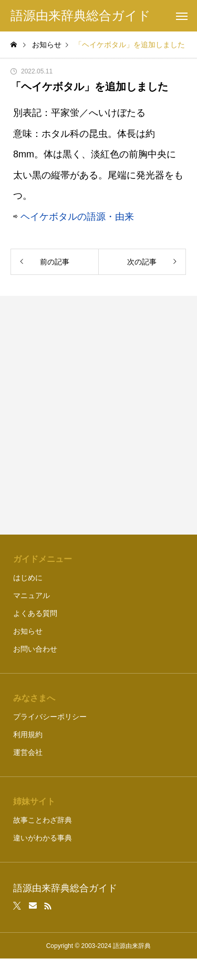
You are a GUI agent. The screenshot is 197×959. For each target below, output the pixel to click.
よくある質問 (35, 613)
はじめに (28, 577)
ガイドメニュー (42, 559)
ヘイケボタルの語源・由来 (77, 216)
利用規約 (28, 734)
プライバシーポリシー (50, 716)
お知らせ (28, 631)
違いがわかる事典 (42, 838)
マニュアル (31, 595)
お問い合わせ (35, 649)
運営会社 (28, 752)
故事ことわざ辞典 (42, 820)
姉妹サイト (34, 801)
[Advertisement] (98, 415)
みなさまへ (34, 698)
